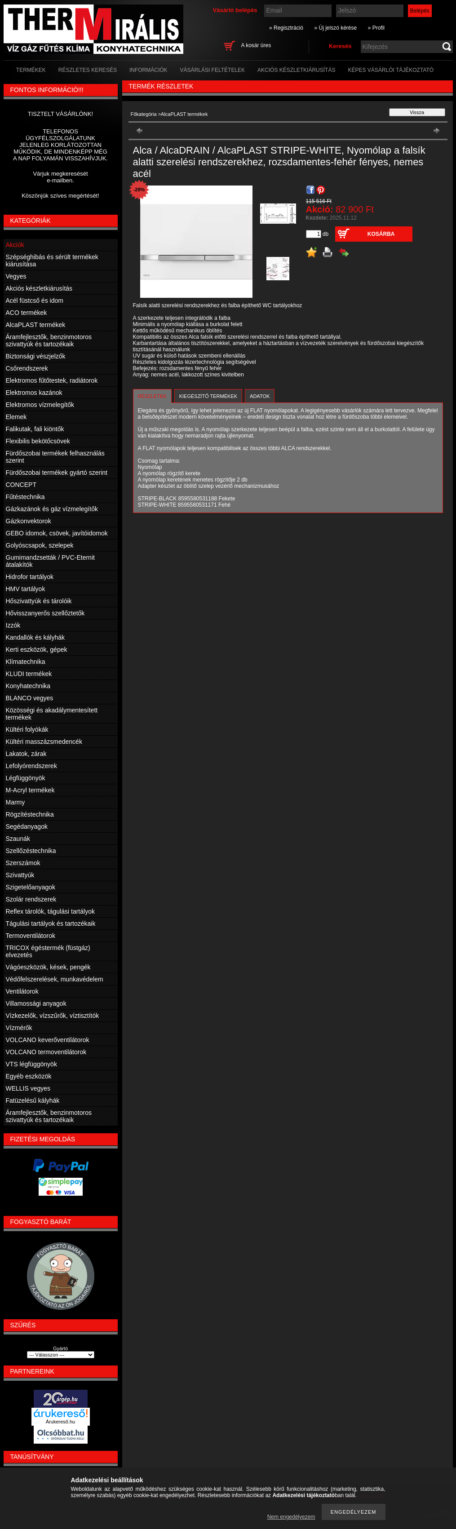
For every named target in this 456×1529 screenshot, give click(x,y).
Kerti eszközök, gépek (36, 649)
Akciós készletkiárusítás (39, 288)
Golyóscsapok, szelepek (40, 545)
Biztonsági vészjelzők (36, 356)
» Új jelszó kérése (335, 28)
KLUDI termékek (29, 673)
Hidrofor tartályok (30, 576)
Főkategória (144, 114)
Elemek (16, 416)
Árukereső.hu (60, 1421)
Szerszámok (23, 862)
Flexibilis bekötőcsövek (38, 441)
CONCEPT (21, 484)
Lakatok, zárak (26, 753)
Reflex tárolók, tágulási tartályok (50, 911)
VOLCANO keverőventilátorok (47, 1039)
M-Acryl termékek (30, 790)
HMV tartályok (25, 588)
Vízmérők (19, 1027)
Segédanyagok (27, 826)
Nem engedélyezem (291, 1517)
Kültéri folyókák (27, 729)
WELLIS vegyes (28, 1088)
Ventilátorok (22, 991)
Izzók (13, 625)
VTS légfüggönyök (31, 1064)
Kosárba (381, 234)
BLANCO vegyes (29, 698)
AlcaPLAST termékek (36, 324)
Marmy (15, 802)
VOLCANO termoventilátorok (46, 1052)
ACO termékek (26, 312)
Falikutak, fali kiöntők (35, 429)
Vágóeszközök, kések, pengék (48, 967)
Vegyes (16, 276)
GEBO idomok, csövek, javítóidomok (57, 533)
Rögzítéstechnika (30, 814)
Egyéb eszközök (29, 1076)
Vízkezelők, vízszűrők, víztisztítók (52, 1015)
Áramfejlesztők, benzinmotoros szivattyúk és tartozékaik (49, 340)
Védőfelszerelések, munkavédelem (54, 979)
